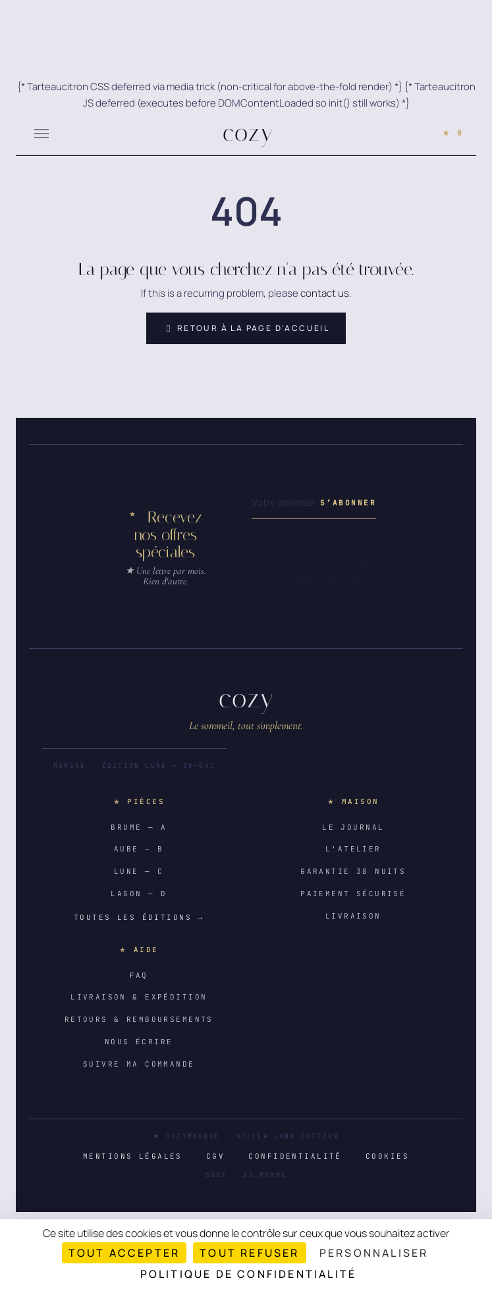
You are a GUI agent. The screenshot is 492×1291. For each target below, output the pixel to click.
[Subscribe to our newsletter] (348, 503)
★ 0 (453, 133)
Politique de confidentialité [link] (248, 1274)
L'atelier (353, 848)
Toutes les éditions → (139, 917)
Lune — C (138, 871)
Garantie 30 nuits (353, 871)
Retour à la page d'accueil (246, 328)
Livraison (353, 916)
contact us (324, 293)
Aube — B (138, 848)
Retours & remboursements (139, 1019)
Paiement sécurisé (353, 893)
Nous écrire (139, 1041)
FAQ (139, 975)
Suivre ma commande (139, 1064)
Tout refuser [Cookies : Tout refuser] (249, 1253)
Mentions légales (132, 1156)
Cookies (387, 1156)
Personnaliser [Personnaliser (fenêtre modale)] (374, 1253)
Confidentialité (294, 1156)
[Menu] (41, 133)
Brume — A (139, 827)
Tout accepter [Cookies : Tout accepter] (124, 1253)
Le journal (353, 827)
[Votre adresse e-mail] (283, 503)
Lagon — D (139, 893)
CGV (215, 1156)
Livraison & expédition (138, 996)
